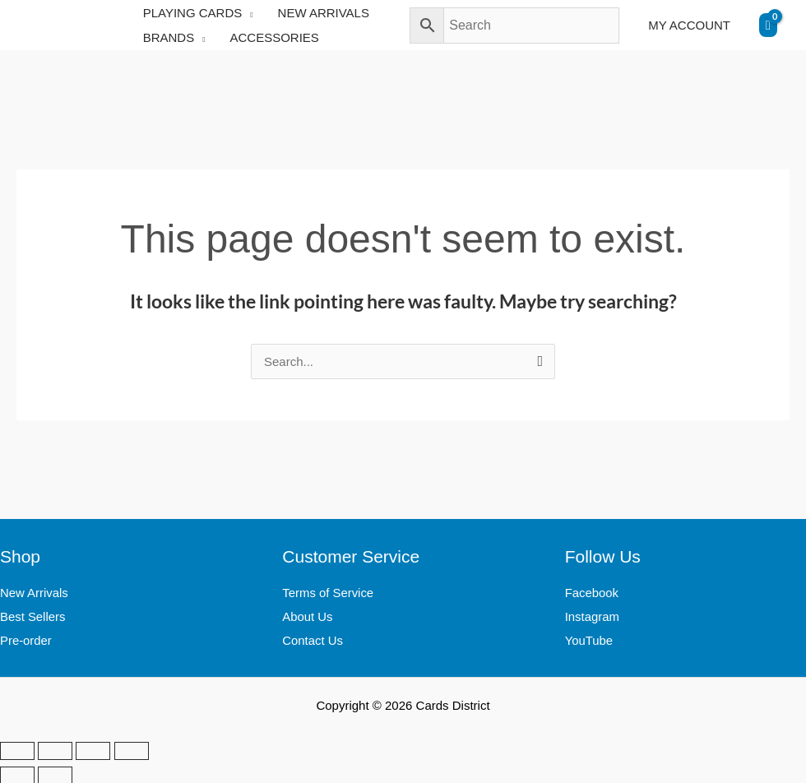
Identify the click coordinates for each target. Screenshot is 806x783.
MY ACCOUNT (689, 25)
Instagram (592, 616)
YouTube (589, 639)
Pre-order (26, 639)
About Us (307, 616)
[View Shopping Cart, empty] (768, 25)
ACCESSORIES (273, 37)
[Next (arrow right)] (55, 774)
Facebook (592, 593)
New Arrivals (34, 593)
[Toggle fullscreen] (55, 749)
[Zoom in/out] (17, 749)
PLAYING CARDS (193, 13)
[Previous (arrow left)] (17, 774)
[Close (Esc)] (131, 749)
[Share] (93, 749)
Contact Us (312, 639)
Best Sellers (33, 616)
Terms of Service (328, 593)
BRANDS (169, 37)
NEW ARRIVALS (323, 13)
